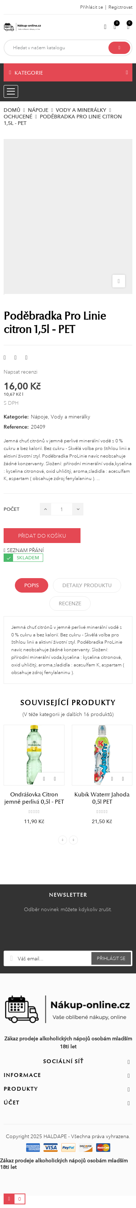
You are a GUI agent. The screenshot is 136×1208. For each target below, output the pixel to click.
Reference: (16, 427)
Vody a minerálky (70, 416)
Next (73, 840)
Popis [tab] (31, 585)
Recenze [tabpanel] (70, 603)
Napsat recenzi (20, 372)
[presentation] (68, 933)
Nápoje (39, 416)
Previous (62, 840)
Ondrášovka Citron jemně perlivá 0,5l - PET (34, 798)
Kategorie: (16, 416)
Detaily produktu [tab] (87, 585)
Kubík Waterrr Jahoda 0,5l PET (101, 798)
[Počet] (62, 509)
